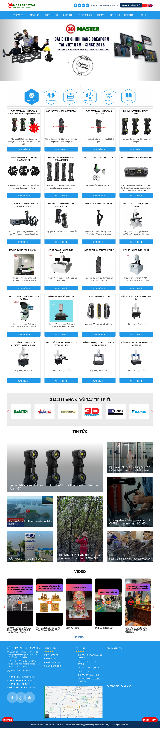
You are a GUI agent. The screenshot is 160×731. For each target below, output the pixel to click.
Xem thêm (80, 640)
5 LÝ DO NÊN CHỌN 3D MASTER (22, 691)
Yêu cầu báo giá (131, 7)
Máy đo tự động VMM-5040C (136, 253)
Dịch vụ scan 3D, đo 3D (89, 671)
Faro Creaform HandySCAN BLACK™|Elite (61, 208)
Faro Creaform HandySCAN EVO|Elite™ (99, 115)
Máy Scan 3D (19, 18)
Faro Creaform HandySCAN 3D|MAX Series (61, 161)
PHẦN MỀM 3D (51, 18)
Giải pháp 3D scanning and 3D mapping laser (24, 208)
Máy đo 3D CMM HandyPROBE (98, 207)
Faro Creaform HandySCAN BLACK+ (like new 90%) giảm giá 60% (24, 115)
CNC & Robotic (85, 18)
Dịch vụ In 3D (84, 674)
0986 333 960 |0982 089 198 (105, 7)
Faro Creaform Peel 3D (99, 299)
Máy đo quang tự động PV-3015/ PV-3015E (23, 300)
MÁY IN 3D (35, 18)
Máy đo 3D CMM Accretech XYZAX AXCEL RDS (136, 347)
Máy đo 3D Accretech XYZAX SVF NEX (136, 300)
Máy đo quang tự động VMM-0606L (61, 254)
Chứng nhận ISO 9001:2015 (21, 684)
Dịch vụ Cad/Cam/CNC (88, 678)
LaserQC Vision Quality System (98, 160)
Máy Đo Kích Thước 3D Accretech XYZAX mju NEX (61, 347)
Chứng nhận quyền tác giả (22, 680)
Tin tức (101, 18)
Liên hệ (144, 18)
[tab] (31, 99)
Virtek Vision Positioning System (136, 160)
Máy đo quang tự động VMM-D (23, 253)
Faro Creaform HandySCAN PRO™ (61, 114)
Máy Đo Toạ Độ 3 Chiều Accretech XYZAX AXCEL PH (98, 347)
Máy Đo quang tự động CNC (61, 299)
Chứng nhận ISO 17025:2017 (21, 687)
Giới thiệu (129, 18)
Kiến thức (115, 18)
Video (80, 574)
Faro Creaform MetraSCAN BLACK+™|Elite (24, 161)
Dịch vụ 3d (68, 18)
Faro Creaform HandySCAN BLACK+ (136, 115)
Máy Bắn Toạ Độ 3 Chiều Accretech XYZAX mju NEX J (23, 347)
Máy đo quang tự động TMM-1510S (136, 208)
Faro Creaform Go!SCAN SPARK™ (99, 253)
